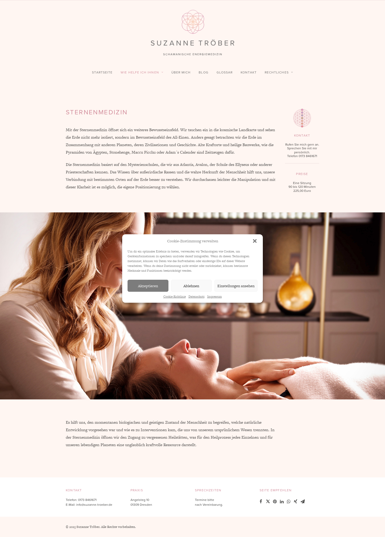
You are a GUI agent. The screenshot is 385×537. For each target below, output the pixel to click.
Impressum (214, 296)
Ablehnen (191, 286)
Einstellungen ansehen (236, 286)
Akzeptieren (148, 286)
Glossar (225, 72)
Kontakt (249, 72)
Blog (203, 72)
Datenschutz (196, 296)
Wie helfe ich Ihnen (142, 72)
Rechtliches (279, 72)
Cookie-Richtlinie (174, 296)
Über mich (181, 72)
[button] (254, 241)
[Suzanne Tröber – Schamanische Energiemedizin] (192, 32)
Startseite (102, 72)
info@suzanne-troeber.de (94, 505)
